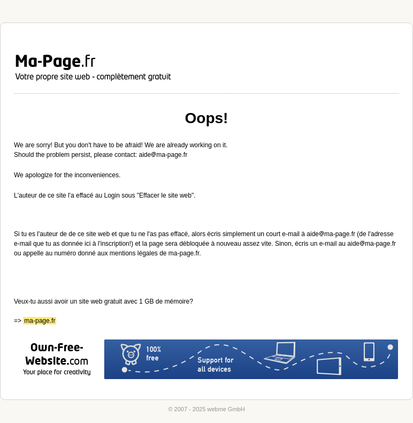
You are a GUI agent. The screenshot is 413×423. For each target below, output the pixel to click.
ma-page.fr (39, 320)
